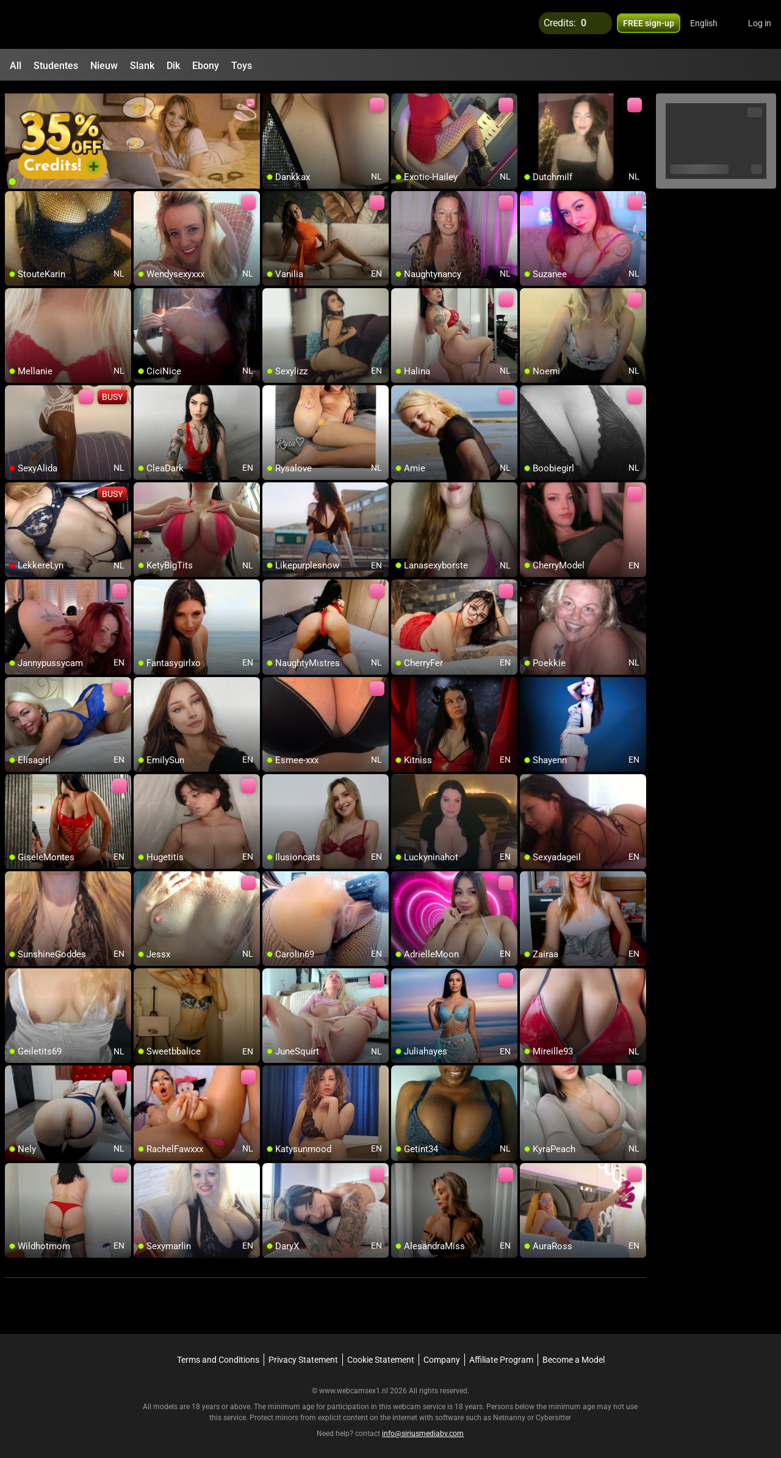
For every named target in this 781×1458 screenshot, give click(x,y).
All (15, 65)
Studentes (56, 65)
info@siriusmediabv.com (423, 1428)
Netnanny (510, 1412)
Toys (241, 65)
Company (441, 1354)
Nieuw (104, 65)
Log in (759, 24)
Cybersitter (553, 1412)
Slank (142, 65)
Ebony (205, 65)
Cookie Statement (380, 1354)
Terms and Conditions (218, 1354)
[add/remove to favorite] (272, 97)
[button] (711, 24)
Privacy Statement (303, 1354)
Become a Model (573, 1354)
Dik (173, 65)
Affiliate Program (501, 1354)
